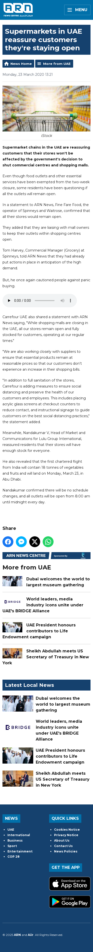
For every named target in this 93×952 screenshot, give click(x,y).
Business (15, 840)
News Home (21, 64)
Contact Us (63, 846)
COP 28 (13, 856)
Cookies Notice (67, 829)
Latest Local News (29, 685)
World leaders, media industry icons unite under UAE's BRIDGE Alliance (42, 604)
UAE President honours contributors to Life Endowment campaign (39, 630)
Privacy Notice (66, 835)
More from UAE (57, 64)
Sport (12, 846)
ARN (17, 935)
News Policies (65, 851)
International (18, 835)
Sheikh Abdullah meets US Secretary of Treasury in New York (45, 656)
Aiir (30, 935)
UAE (10, 829)
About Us (61, 840)
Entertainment (19, 851)
